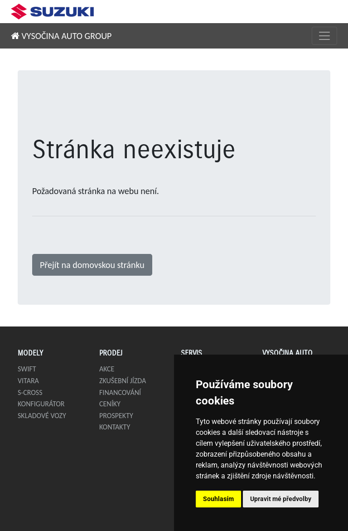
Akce (106, 369)
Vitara (28, 380)
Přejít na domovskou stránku (92, 264)
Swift (27, 369)
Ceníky (110, 403)
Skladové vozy (42, 415)
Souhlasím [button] (218, 498)
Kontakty (114, 427)
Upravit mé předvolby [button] (280, 498)
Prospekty (116, 415)
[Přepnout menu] (324, 36)
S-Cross (30, 392)
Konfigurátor (41, 403)
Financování (120, 392)
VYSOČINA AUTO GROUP (61, 35)
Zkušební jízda (122, 380)
